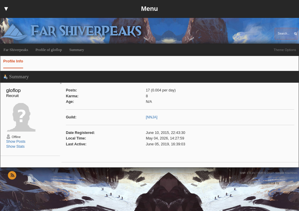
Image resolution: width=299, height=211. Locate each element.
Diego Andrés (289, 182)
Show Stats (15, 146)
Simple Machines (286, 172)
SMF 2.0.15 (247, 172)
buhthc (259, 182)
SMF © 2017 (265, 172)
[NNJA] (152, 117)
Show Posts (15, 141)
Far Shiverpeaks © (285, 177)
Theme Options (285, 50)
